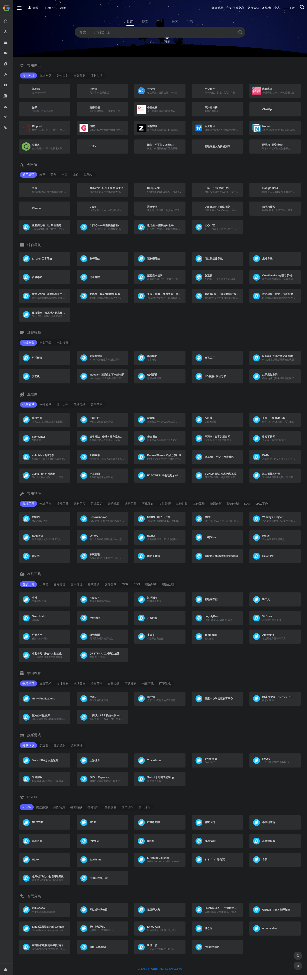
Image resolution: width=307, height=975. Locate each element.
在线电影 (28, 342)
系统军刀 (97, 503)
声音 (65, 174)
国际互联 (79, 75)
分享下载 (28, 745)
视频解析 (151, 584)
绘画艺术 (97, 683)
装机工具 (28, 503)
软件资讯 (45, 404)
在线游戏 (59, 745)
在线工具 (28, 584)
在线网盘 (45, 75)
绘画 (42, 174)
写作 (53, 174)
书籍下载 (148, 683)
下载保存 (148, 503)
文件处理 (165, 503)
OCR (125, 584)
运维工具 (131, 503)
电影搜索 (62, 342)
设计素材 (62, 683)
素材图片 (79, 503)
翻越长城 (233, 503)
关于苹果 (97, 404)
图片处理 (59, 584)
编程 (76, 174)
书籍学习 (28, 683)
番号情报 (93, 807)
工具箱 (43, 584)
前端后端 (79, 404)
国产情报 (127, 807)
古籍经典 (114, 683)
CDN (136, 584)
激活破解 (216, 503)
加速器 (43, 745)
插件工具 (62, 503)
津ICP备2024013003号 (170, 969)
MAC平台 (261, 503)
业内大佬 (62, 404)
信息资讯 (28, 404)
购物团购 (62, 75)
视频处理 (168, 584)
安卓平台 (45, 503)
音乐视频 (114, 503)
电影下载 (45, 342)
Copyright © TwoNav (148, 969)
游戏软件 (77, 745)
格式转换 (94, 584)
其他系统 (199, 503)
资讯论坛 (145, 807)
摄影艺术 (45, 683)
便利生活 (97, 75)
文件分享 (111, 584)
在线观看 (110, 807)
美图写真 (59, 807)
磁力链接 (76, 807)
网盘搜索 (42, 807)
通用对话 (28, 174)
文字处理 (77, 584)
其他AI (88, 174)
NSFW (26, 807)
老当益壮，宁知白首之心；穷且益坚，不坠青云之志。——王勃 (253, 8)
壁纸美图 (79, 683)
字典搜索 (131, 683)
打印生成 (165, 683)
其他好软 (182, 503)
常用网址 (28, 75)
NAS (247, 503)
